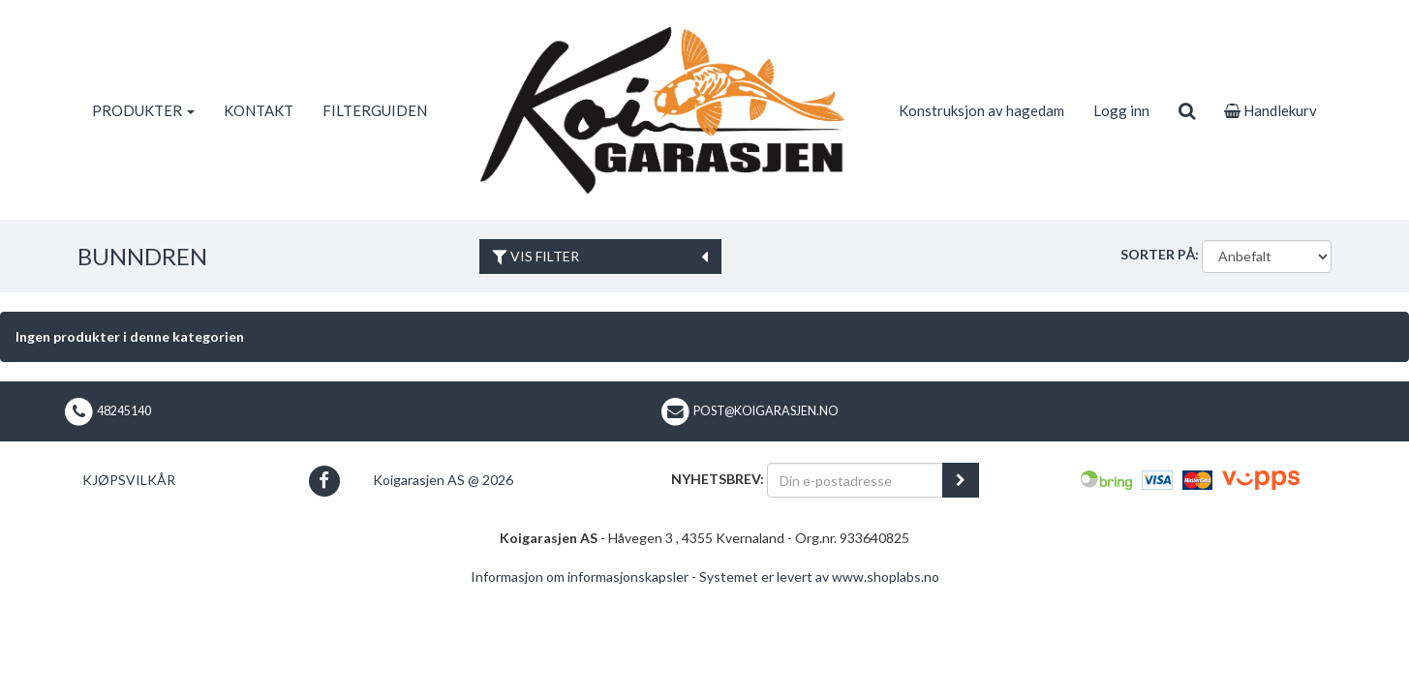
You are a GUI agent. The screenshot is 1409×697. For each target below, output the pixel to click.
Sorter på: (1159, 254)
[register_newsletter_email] (960, 480)
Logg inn (1121, 110)
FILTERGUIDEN (374, 110)
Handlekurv (1270, 110)
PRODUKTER (143, 110)
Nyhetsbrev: (717, 478)
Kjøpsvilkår (128, 479)
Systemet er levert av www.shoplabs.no (819, 576)
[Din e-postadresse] (855, 480)
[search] (1187, 110)
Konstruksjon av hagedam (981, 110)
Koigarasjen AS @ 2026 (443, 479)
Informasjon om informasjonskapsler (580, 576)
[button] (323, 480)
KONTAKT (258, 110)
